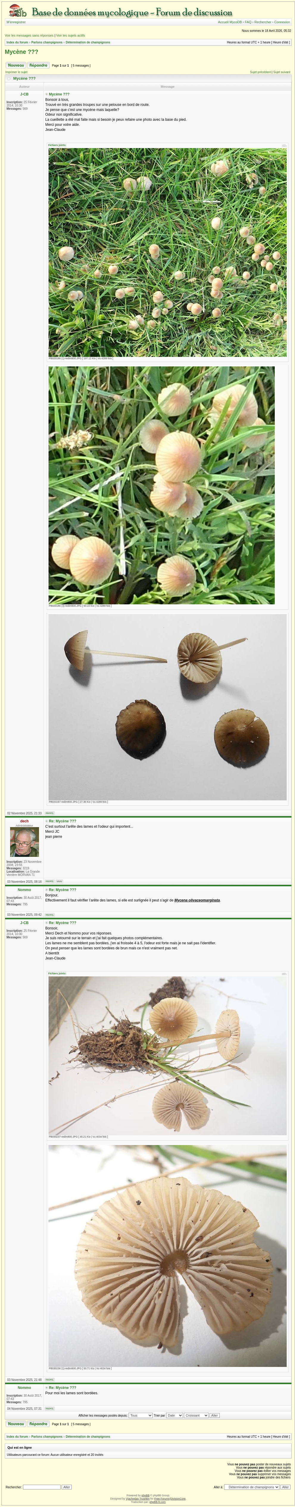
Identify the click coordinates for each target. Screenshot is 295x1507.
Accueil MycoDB (230, 22)
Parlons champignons (46, 42)
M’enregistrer (16, 22)
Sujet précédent (260, 72)
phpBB (145, 1495)
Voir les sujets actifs (70, 35)
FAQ (248, 22)
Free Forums (162, 1498)
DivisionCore (177, 1498)
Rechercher (263, 22)
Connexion (282, 22)
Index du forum (17, 42)
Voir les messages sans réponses (29, 35)
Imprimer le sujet (16, 72)
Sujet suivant (281, 72)
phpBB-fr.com (157, 1501)
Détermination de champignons (88, 42)
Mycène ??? (21, 51)
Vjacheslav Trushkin (138, 1498)
